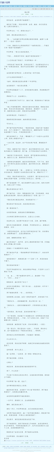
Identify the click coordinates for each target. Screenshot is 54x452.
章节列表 (27, 14)
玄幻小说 (5, 6)
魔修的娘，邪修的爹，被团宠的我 (25, 446)
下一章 (32, 14)
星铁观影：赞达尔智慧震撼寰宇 (14, 446)
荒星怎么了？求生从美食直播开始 (45, 16)
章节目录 (26, 442)
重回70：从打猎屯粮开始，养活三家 (43, 446)
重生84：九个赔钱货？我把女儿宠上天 (34, 16)
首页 (1, 6)
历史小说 (20, 6)
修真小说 (10, 6)
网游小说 (25, 6)
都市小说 (15, 6)
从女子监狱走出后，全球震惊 (8, 16)
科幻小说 (30, 6)
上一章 (22, 14)
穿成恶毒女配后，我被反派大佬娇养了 (22, 16)
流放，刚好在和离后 (34, 446)
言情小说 (34, 6)
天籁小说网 (5, 2)
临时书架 (49, 6)
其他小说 (39, 6)
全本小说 (44, 6)
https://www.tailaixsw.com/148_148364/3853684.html (28, 440)
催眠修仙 (14, 16)
